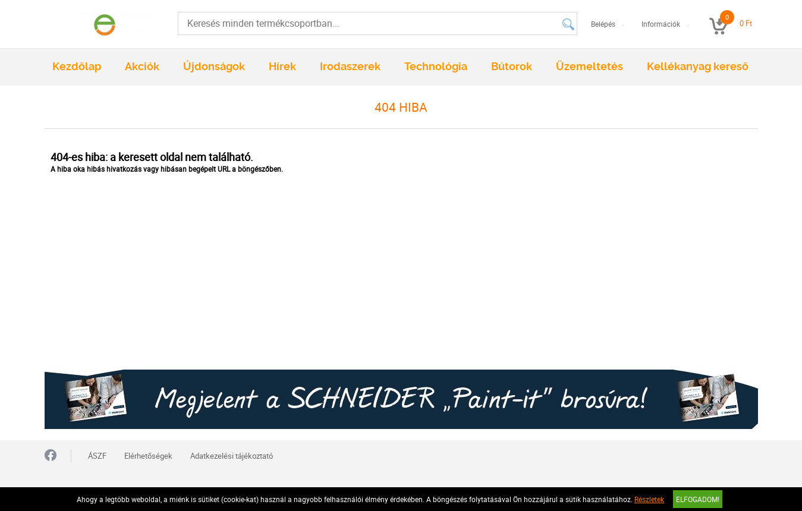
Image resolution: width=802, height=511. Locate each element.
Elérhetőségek (148, 455)
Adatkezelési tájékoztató (231, 455)
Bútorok (511, 66)
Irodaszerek (350, 66)
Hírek (282, 66)
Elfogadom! (697, 499)
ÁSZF (97, 455)
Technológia (435, 66)
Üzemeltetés (589, 66)
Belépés (603, 24)
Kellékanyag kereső (697, 66)
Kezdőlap (76, 66)
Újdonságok (214, 66)
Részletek (649, 499)
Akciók (142, 66)
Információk (660, 24)
